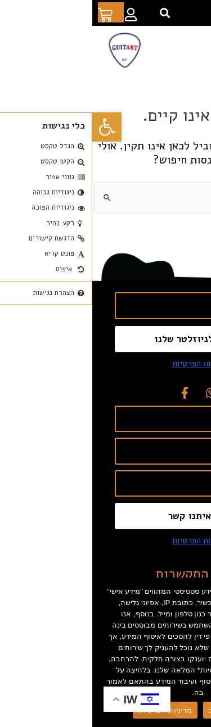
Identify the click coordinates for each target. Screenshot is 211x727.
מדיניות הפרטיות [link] (108, 363)
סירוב (125, 710)
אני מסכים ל (129, 363)
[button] (73, 13)
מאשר (160, 710)
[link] (14, 127)
